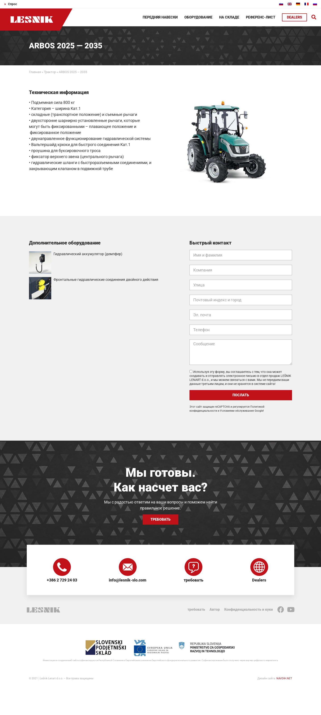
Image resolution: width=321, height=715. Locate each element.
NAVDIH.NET (284, 678)
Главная (35, 72)
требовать (193, 580)
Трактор (50, 72)
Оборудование (198, 17)
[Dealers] (259, 567)
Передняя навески (160, 17)
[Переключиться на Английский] (289, 4)
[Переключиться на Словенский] (281, 4)
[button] (314, 17)
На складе (229, 17)
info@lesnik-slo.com (127, 580)
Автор (215, 609)
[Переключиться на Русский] (315, 4)
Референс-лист (260, 17)
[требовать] (193, 567)
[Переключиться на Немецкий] (298, 4)
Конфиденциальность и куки (248, 609)
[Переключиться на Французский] (306, 4)
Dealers (259, 580)
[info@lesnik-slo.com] (128, 567)
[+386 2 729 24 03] (62, 567)
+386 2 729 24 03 (62, 580)
